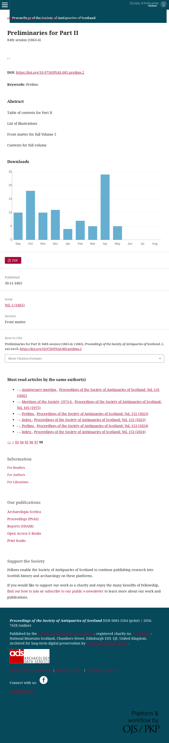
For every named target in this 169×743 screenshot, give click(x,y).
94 (22, 442)
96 (31, 442)
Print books (16, 540)
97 (36, 442)
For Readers (16, 467)
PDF (14, 260)
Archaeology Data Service (107, 643)
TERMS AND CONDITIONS (31, 670)
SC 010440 (141, 633)
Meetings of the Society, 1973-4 (47, 401)
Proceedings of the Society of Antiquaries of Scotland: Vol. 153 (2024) (92, 425)
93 (17, 442)
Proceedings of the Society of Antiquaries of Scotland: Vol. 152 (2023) (92, 413)
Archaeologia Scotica (24, 511)
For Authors (16, 475)
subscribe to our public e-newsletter (74, 591)
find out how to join (23, 591)
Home (11, 18)
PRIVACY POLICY (69, 670)
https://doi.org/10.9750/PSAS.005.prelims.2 (50, 72)
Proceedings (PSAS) (23, 519)
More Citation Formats (25, 358)
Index (27, 419)
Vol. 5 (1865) (49, 18)
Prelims (28, 413)
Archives (28, 18)
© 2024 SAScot (21, 691)
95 (26, 442)
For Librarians (17, 482)
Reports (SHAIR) (20, 526)
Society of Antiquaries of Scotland (66, 633)
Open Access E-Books (24, 533)
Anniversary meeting (39, 389)
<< (9, 442)
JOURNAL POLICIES (102, 670)
